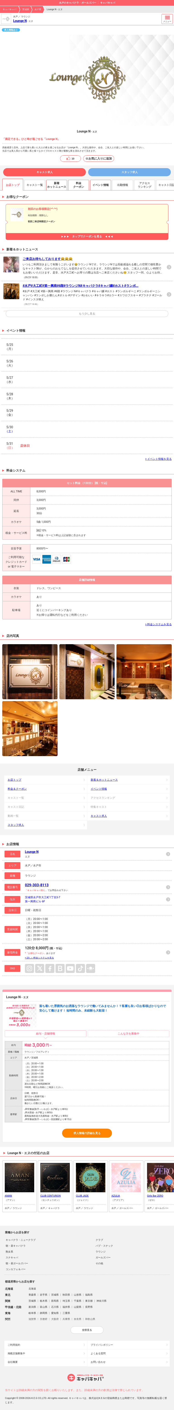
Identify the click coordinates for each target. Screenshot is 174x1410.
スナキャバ (12, 1257)
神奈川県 (101, 1300)
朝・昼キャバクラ (16, 1245)
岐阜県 (32, 1313)
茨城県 (25, 9)
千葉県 (77, 1300)
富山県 (43, 1307)
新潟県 (32, 1307)
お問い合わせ (98, 1362)
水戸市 (37, 9)
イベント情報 (99, 788)
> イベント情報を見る (158, 459)
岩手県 (43, 1294)
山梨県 (77, 1307)
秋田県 (66, 1294)
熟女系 (9, 1251)
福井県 (66, 1307)
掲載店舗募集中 (16, 1353)
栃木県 (43, 1300)
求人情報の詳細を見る (87, 1133)
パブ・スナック (104, 1245)
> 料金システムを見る (158, 624)
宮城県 (55, 1294)
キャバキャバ (9, 9)
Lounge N (20, 21)
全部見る (87, 1330)
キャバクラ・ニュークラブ (21, 1240)
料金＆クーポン (17, 788)
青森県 (32, 1294)
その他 (99, 1263)
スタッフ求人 (129, 172)
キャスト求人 (44, 172)
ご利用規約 (14, 1344)
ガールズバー (103, 1257)
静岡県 (43, 1313)
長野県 (89, 1307)
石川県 (55, 1307)
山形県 (77, 1294)
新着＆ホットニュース (104, 779)
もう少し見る (87, 313)
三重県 (66, 1313)
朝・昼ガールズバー (17, 1263)
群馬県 (55, 1300)
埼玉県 (66, 1300)
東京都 (89, 1300)
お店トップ (14, 779)
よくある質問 (98, 1353)
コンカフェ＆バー (16, 1269)
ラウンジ (101, 1251)
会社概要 (13, 1362)
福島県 (89, 1294)
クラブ (99, 1240)
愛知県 (55, 1313)
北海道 (32, 1288)
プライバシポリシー (102, 1344)
